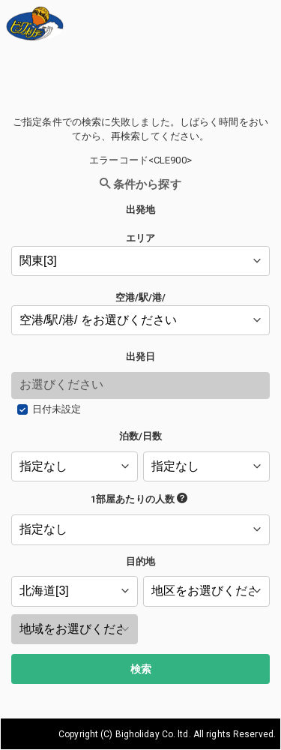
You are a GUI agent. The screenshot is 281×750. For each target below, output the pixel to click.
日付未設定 (57, 409)
